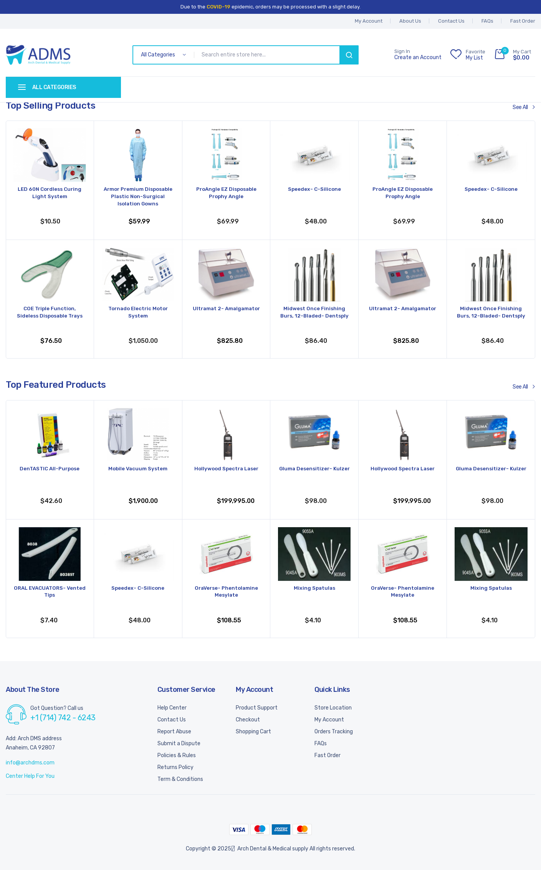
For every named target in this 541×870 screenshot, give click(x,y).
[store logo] (38, 55)
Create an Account (418, 57)
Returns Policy (175, 767)
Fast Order (522, 20)
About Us (410, 20)
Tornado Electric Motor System (138, 313)
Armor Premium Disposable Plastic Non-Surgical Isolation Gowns (138, 197)
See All (520, 107)
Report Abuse (174, 731)
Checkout (248, 719)
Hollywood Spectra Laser (226, 469)
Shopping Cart (253, 731)
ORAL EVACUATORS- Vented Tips (49, 592)
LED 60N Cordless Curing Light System (50, 193)
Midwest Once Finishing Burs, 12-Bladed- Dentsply (314, 313)
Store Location (333, 708)
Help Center (172, 708)
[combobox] (268, 55)
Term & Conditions (180, 779)
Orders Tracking (333, 731)
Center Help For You (30, 776)
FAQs (487, 20)
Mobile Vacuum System (138, 469)
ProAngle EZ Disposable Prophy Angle (226, 193)
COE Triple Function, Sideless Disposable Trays (50, 313)
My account (368, 20)
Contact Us (451, 20)
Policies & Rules (176, 755)
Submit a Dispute (178, 743)
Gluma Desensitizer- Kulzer (314, 473)
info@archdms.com (30, 762)
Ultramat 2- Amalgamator (226, 309)
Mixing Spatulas (314, 588)
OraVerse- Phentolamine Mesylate (226, 592)
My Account (329, 719)
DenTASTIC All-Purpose (49, 469)
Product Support (257, 708)
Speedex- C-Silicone (314, 189)
